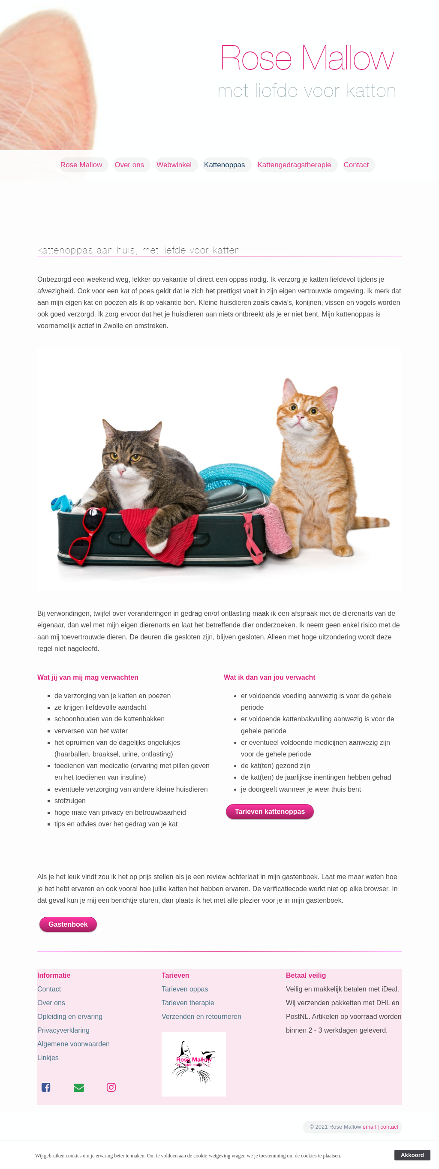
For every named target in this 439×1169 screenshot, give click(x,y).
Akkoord (412, 1155)
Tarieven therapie (188, 1002)
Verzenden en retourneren (201, 1016)
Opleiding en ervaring (69, 1016)
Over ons (129, 165)
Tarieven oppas (185, 989)
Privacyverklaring (63, 1030)
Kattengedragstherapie (294, 165)
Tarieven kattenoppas (270, 811)
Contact (356, 165)
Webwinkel (174, 165)
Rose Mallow (81, 165)
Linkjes (48, 1057)
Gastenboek (68, 924)
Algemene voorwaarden (73, 1044)
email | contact (380, 1127)
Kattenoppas (224, 165)
